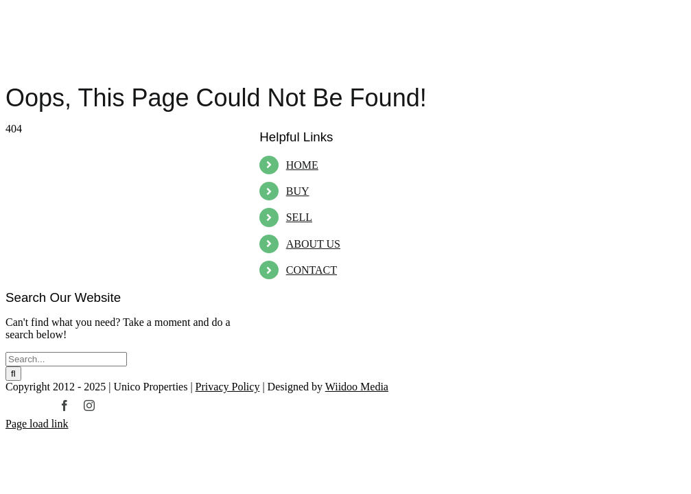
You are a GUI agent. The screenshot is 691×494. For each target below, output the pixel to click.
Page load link (37, 424)
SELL (299, 217)
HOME (302, 165)
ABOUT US (313, 244)
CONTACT (311, 270)
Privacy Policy (228, 386)
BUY (297, 191)
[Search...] (66, 359)
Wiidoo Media (356, 386)
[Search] (13, 373)
